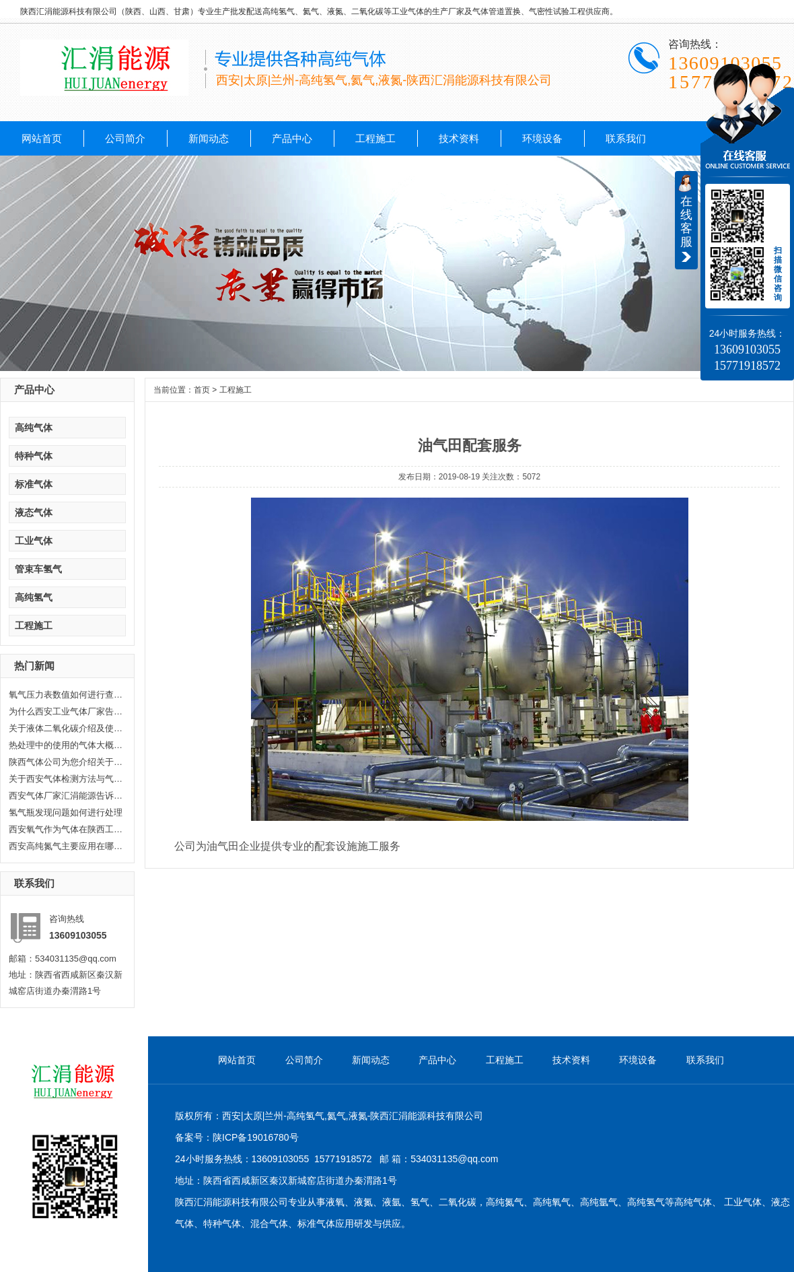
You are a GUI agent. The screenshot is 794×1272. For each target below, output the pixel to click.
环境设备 (542, 138)
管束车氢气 (38, 569)
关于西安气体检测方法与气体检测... (66, 779)
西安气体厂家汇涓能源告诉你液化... (66, 796)
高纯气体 (33, 427)
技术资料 (459, 138)
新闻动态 (208, 138)
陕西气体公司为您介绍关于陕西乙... (66, 762)
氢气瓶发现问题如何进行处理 (65, 812)
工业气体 (33, 540)
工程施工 (375, 138)
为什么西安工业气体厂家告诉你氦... (66, 711)
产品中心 (292, 138)
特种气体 (33, 455)
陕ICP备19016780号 (256, 1137)
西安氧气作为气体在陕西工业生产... (66, 829)
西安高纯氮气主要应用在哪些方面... (66, 846)
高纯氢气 (33, 597)
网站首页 (42, 138)
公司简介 (125, 138)
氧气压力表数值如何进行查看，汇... (66, 695)
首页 (202, 390)
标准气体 (33, 484)
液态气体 (33, 512)
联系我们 (626, 138)
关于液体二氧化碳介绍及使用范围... (66, 728)
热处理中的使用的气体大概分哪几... (66, 745)
